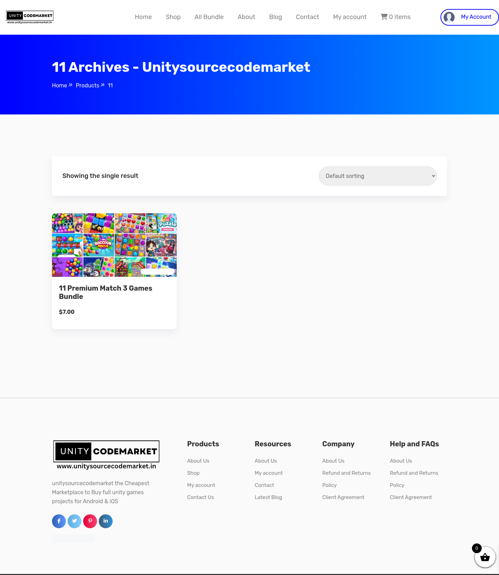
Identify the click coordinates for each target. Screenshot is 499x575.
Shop (173, 17)
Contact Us (200, 497)
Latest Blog (268, 497)
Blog (275, 17)
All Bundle (209, 17)
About (246, 17)
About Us (198, 461)
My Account (467, 17)
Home (143, 17)
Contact (307, 17)
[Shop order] (378, 176)
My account (350, 17)
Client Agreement (343, 497)
